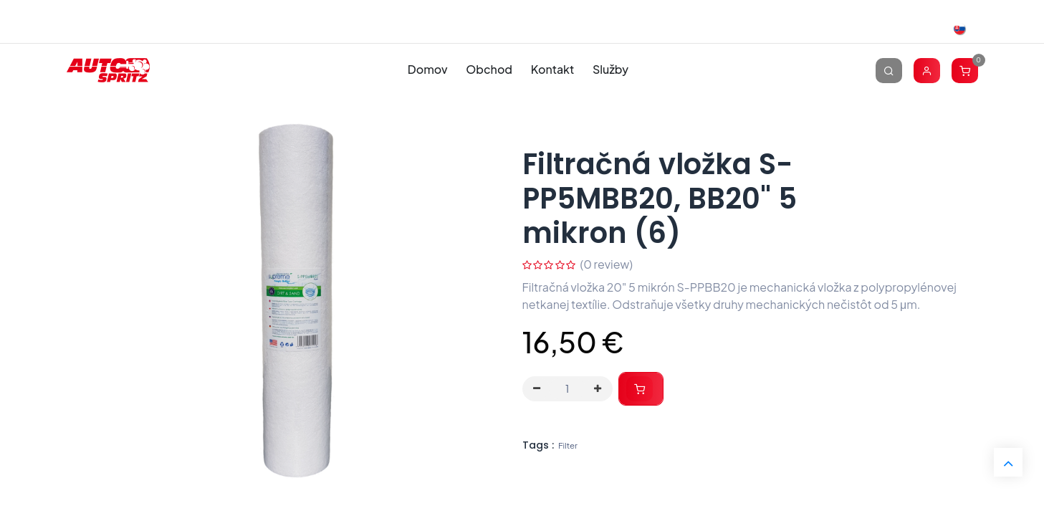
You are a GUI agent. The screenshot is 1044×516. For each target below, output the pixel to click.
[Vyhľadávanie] (889, 70)
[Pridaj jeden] (597, 389)
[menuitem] (427, 70)
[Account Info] (927, 70)
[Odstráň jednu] (537, 389)
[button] (641, 389)
